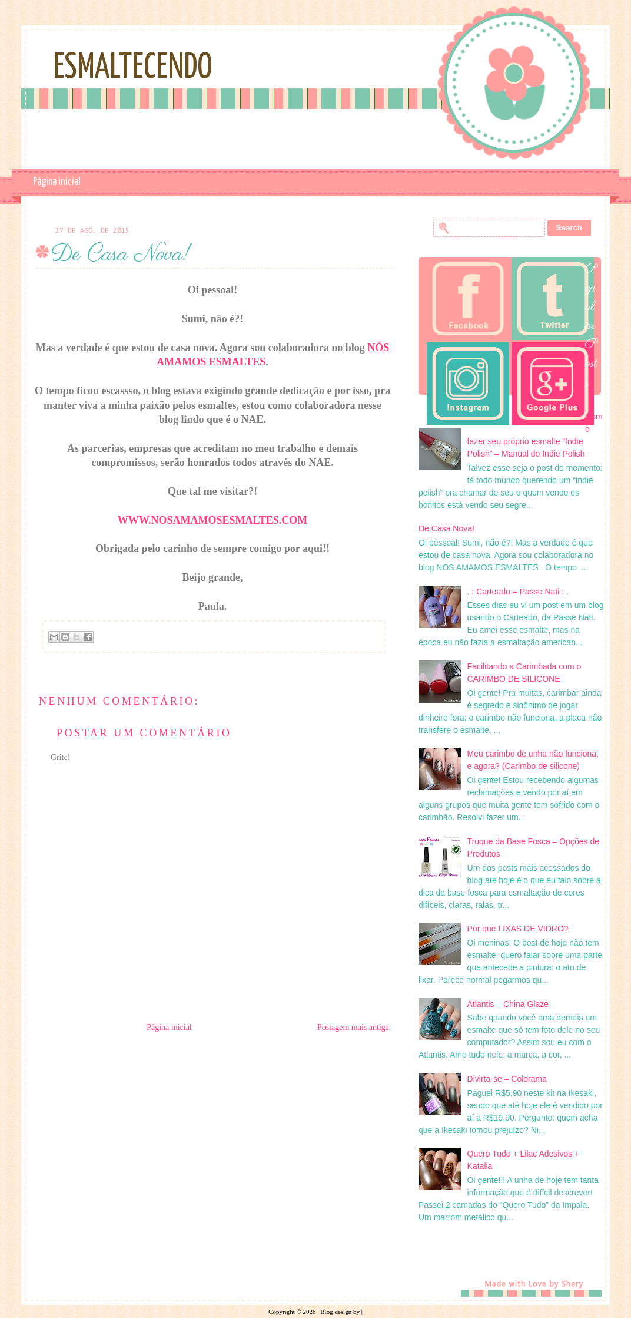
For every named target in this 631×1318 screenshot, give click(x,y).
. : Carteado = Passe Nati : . (518, 591)
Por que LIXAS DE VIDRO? (518, 928)
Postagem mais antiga (353, 1027)
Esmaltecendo (132, 68)
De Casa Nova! (446, 528)
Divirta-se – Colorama (507, 1079)
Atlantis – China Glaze (508, 1004)
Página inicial (57, 182)
